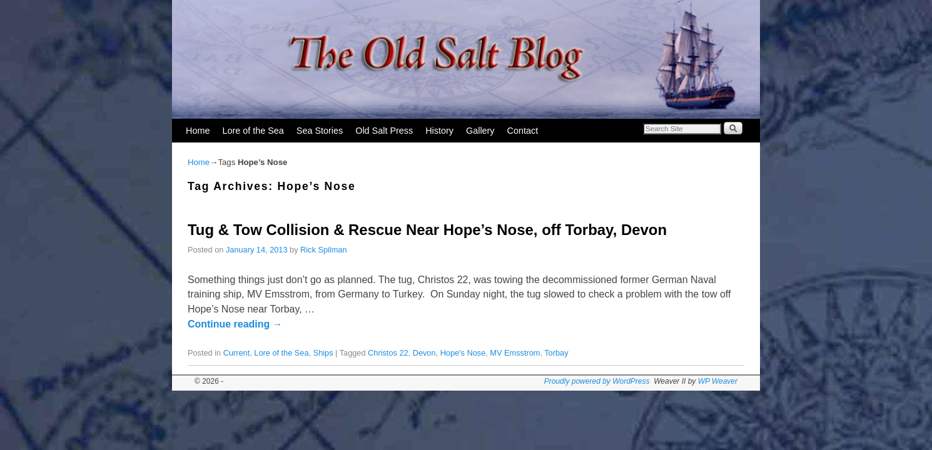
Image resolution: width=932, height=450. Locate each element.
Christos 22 (388, 353)
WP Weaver (717, 381)
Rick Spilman (323, 249)
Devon (424, 353)
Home (198, 131)
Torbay (556, 353)
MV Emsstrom (515, 353)
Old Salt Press (384, 131)
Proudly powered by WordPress (597, 381)
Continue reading (235, 324)
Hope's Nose (463, 353)
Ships (323, 353)
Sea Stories (319, 131)
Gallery (480, 131)
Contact (523, 131)
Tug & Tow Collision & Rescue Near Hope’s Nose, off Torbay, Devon (427, 229)
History (439, 131)
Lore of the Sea (252, 131)
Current (236, 353)
